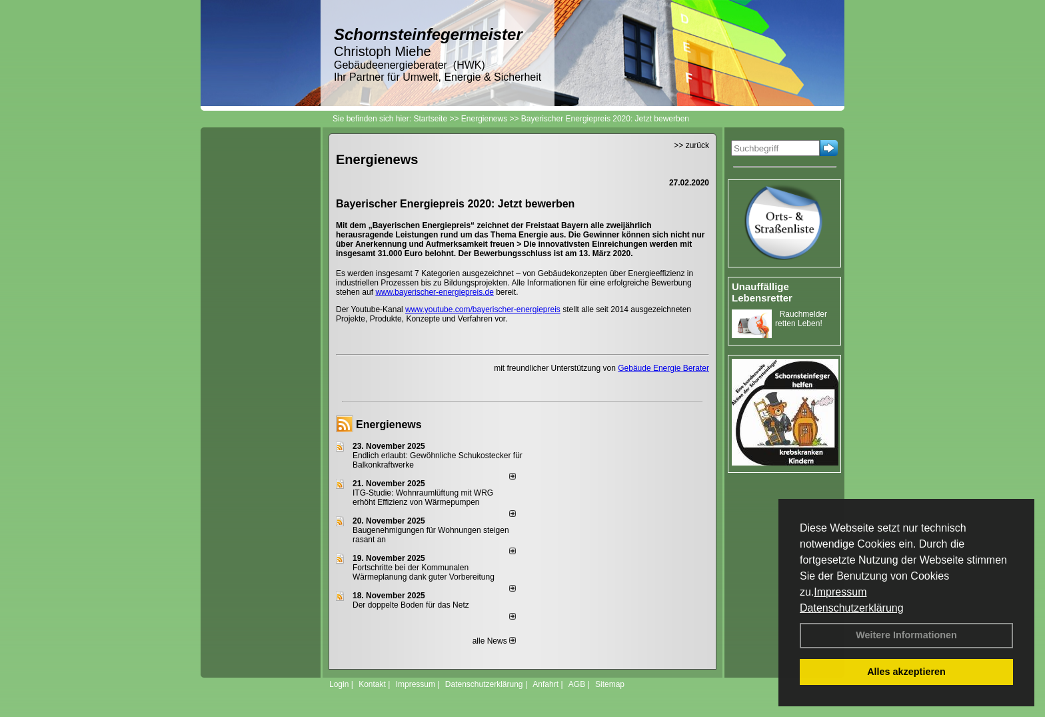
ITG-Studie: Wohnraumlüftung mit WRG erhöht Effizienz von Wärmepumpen (423, 497)
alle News (494, 641)
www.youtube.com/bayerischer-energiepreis (482, 309)
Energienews (389, 424)
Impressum (840, 592)
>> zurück (691, 145)
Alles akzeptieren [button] (906, 671)
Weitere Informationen (906, 635)
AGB (576, 684)
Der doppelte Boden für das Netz (411, 605)
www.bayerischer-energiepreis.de (434, 292)
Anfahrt (545, 684)
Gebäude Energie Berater (663, 368)
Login (339, 684)
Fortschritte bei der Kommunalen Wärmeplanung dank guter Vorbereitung (424, 572)
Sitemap (609, 684)
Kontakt (372, 684)
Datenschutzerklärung (852, 608)
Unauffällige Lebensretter (762, 292)
